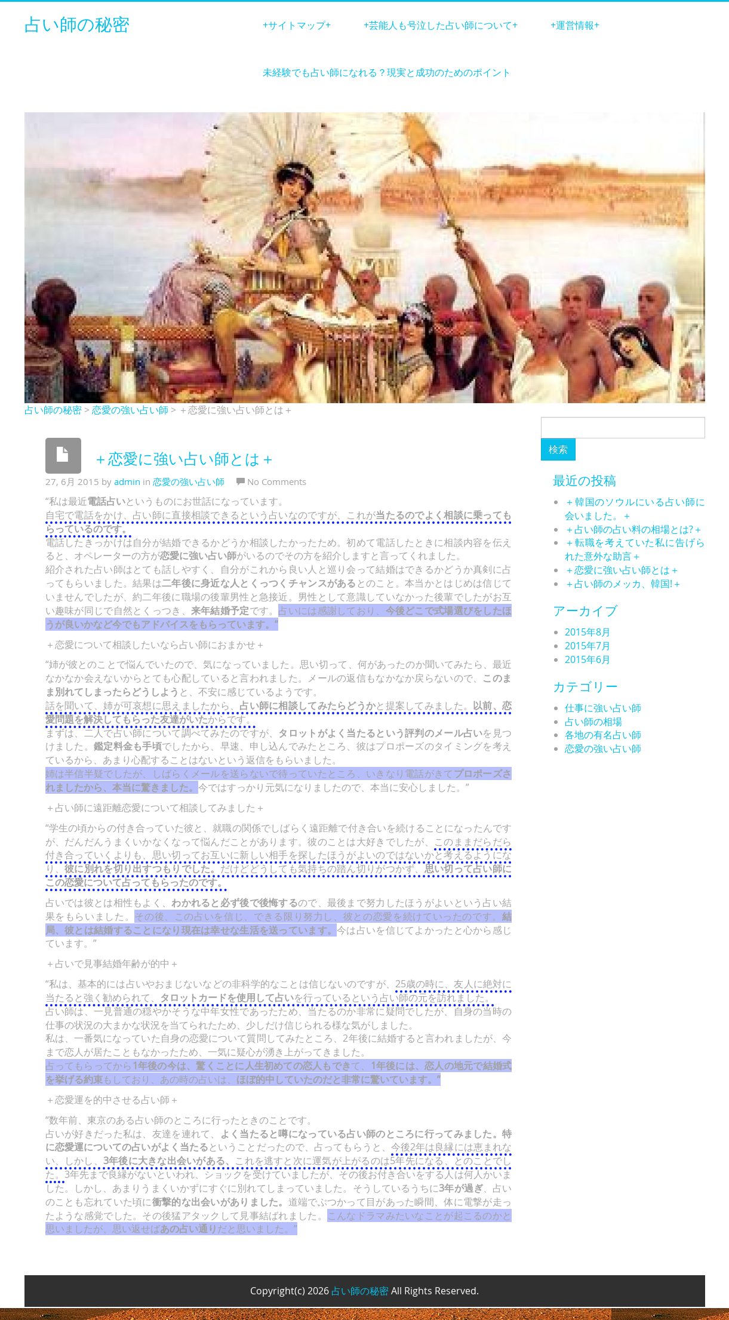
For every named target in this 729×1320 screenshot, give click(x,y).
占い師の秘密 (77, 25)
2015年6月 (588, 659)
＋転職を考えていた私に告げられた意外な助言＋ (635, 549)
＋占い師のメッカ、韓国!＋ (623, 583)
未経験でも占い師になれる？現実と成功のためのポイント (387, 72)
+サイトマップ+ (297, 25)
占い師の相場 (593, 721)
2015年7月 (588, 645)
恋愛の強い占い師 (130, 409)
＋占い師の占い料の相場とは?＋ (634, 529)
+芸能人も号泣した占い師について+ (441, 25)
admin (127, 481)
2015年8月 (588, 631)
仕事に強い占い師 (603, 707)
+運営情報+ (574, 25)
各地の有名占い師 (603, 734)
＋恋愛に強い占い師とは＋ (622, 569)
